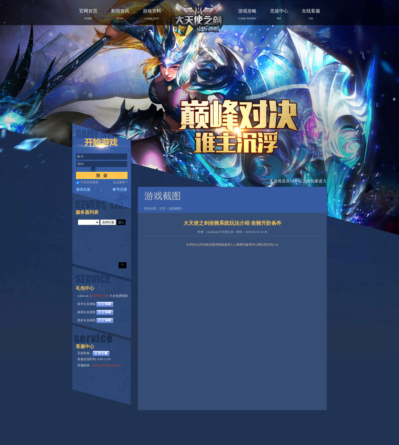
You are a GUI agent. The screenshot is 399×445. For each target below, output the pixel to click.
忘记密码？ (120, 182)
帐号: (80, 156)
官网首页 (88, 14)
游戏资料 (152, 14)
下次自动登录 (89, 182)
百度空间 (267, 244)
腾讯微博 (245, 244)
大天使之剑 (99, 296)
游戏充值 (83, 189)
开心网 (256, 244)
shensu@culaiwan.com (107, 365)
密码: (80, 164)
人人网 (234, 244)
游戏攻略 (247, 14)
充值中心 (279, 14)
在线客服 (311, 14)
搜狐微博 (224, 244)
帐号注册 (120, 189)
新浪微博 (212, 244)
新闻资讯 (120, 14)
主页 (162, 208)
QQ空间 (200, 244)
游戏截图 (175, 208)
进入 (121, 222)
